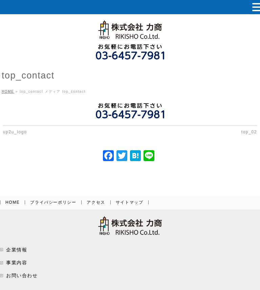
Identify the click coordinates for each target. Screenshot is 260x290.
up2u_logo (15, 132)
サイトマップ (130, 202)
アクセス (96, 202)
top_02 (249, 132)
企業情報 (16, 249)
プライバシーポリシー (53, 202)
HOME (12, 202)
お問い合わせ (22, 275)
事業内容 (16, 262)
